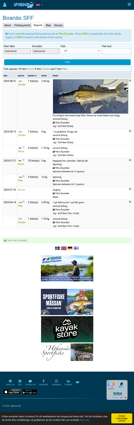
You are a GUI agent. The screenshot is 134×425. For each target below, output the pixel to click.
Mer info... (85, 423)
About (7, 25)
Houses (58, 25)
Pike (65, 69)
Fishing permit (22, 25)
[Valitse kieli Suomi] (76, 248)
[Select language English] (64, 248)
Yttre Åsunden (66, 33)
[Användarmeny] (5, 5)
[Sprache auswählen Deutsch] (70, 248)
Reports (38, 25)
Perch (30, 69)
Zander (46, 69)
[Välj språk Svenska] (58, 248)
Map (48, 25)
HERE (85, 33)
